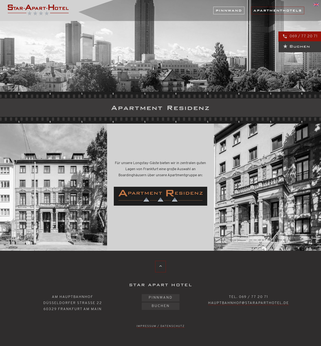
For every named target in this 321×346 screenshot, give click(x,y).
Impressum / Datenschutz (160, 326)
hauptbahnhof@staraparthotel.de (248, 303)
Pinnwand (229, 10)
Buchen (161, 306)
